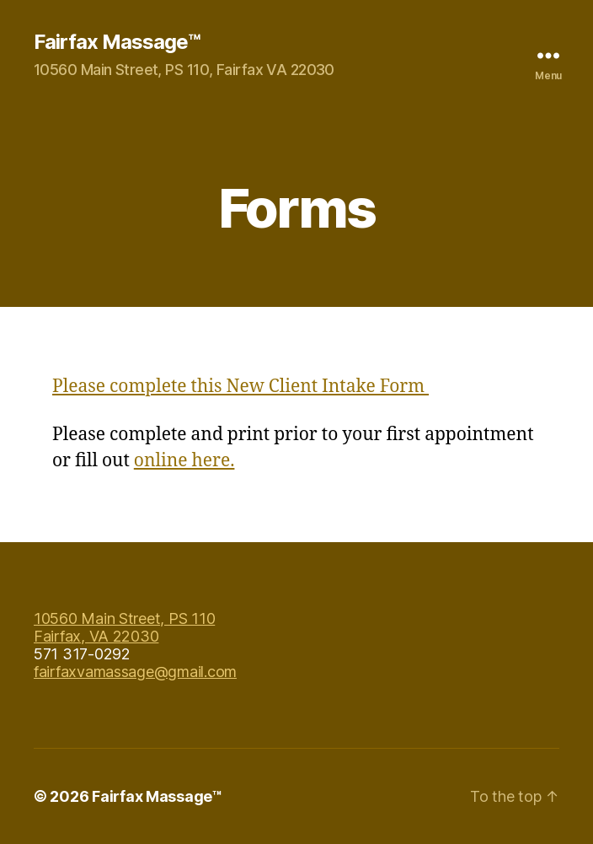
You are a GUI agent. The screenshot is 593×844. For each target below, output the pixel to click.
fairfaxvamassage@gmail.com (135, 671)
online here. (184, 460)
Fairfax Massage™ (117, 42)
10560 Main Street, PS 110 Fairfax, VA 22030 (124, 627)
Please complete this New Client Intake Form (240, 386)
